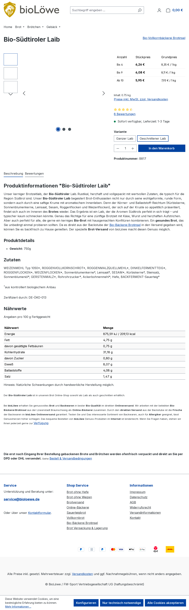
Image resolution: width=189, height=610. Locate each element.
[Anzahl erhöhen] (133, 148)
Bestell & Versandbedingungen (70, 458)
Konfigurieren (86, 603)
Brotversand (75, 502)
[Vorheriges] (24, 93)
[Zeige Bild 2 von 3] (63, 129)
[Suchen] (139, 10)
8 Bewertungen (124, 114)
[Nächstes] (103, 93)
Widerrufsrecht (140, 507)
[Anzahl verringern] (118, 148)
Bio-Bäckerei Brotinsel (125, 225)
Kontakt (135, 518)
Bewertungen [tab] (34, 173)
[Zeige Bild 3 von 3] (69, 129)
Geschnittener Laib (153, 138)
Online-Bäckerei (78, 507)
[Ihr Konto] (159, 10)
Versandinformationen (145, 512)
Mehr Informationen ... (18, 606)
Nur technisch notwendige (121, 603)
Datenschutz (138, 497)
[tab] (13, 173)
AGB (133, 502)
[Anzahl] (125, 148)
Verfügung (41, 423)
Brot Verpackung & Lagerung (87, 528)
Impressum (137, 492)
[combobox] (102, 10)
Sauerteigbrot (76, 512)
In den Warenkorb (162, 148)
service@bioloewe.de (21, 499)
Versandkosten (82, 574)
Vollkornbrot (75, 518)
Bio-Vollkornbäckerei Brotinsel (164, 38)
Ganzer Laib (124, 138)
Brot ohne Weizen (79, 497)
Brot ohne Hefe (78, 492)
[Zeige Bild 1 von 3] (58, 129)
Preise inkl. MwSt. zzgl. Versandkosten (141, 99)
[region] (55, 93)
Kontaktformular (39, 513)
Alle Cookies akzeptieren (165, 603)
